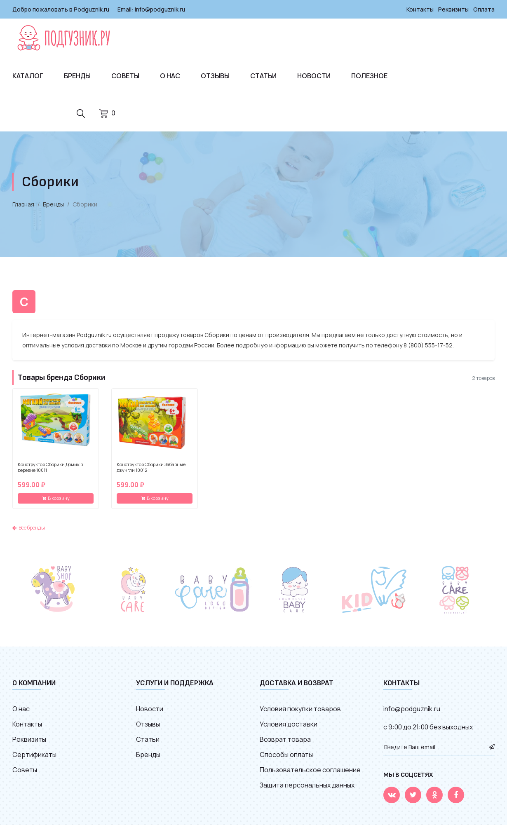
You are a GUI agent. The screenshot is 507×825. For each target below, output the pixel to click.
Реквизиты (453, 9)
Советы (125, 75)
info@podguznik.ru (160, 9)
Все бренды (28, 527)
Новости (314, 75)
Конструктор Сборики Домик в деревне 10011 (50, 467)
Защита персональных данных (307, 785)
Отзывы (215, 75)
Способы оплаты (286, 754)
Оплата (484, 9)
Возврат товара (285, 739)
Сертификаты (34, 754)
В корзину (56, 498)
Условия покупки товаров (300, 708)
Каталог (27, 75)
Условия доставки (288, 724)
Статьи (263, 75)
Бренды (77, 75)
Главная (23, 204)
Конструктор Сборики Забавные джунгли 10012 (151, 467)
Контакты (420, 9)
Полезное (369, 75)
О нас (170, 75)
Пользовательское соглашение (310, 769)
